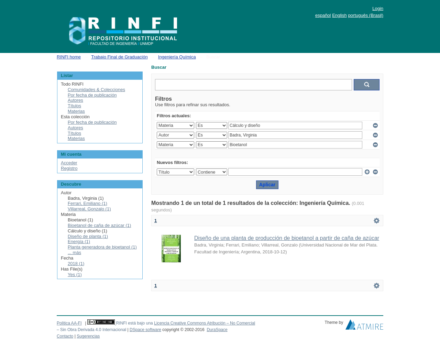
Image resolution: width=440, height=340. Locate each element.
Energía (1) (79, 241)
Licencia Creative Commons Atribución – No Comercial (204, 323)
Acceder (69, 162)
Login (377, 8)
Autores (75, 100)
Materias (76, 111)
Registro (69, 168)
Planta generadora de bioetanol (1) (102, 247)
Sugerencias (88, 336)
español (323, 15)
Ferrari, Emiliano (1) (87, 203)
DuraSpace (217, 329)
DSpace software (145, 329)
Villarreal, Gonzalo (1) (89, 208)
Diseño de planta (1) (88, 236)
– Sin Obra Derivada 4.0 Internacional (91, 329)
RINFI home (69, 56)
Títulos (74, 105)
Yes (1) (75, 274)
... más (74, 252)
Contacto (65, 336)
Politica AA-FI (69, 323)
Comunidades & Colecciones (96, 89)
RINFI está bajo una (134, 323)
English (339, 15)
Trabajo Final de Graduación (119, 56)
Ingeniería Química (177, 56)
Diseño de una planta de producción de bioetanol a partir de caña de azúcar (286, 238)
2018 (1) (76, 263)
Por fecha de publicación (92, 95)
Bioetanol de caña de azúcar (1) (99, 225)
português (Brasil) (365, 15)
